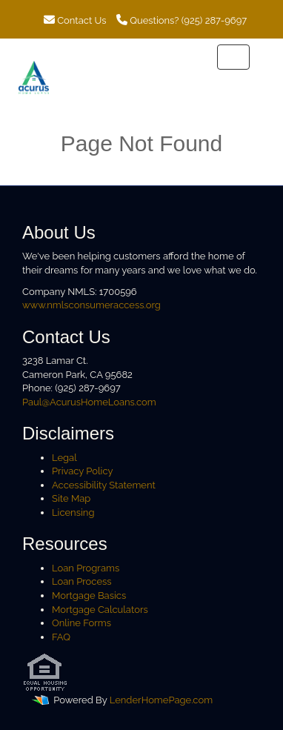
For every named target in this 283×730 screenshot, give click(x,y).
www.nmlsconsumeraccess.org (91, 305)
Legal (64, 457)
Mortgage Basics (89, 595)
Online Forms (81, 622)
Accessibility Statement (104, 485)
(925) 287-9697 (214, 20)
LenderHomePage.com (161, 700)
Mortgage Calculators (100, 609)
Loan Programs (85, 568)
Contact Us (75, 20)
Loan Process (82, 581)
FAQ (61, 637)
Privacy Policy (82, 471)
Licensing (73, 512)
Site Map (71, 498)
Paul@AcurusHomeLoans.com (89, 402)
